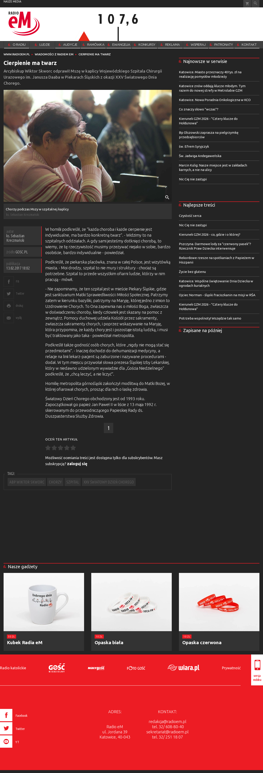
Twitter (20, 293)
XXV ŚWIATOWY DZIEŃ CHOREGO (109, 482)
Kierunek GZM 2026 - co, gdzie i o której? (209, 234)
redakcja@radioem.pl (167, 721)
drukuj (19, 305)
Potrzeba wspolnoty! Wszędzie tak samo (210, 318)
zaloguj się (77, 463)
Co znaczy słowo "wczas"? (198, 109)
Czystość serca (190, 216)
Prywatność (231, 668)
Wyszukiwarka (255, 3)
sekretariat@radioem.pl (167, 732)
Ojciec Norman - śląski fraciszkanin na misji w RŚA (217, 295)
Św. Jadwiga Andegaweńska (200, 156)
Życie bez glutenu (192, 272)
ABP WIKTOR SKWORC (26, 482)
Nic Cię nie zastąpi (193, 179)
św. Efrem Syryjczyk (194, 146)
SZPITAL (72, 482)
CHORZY (55, 482)
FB (17, 281)
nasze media (12, 1)
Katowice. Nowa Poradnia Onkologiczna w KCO (215, 100)
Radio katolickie (13, 668)
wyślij (19, 318)
